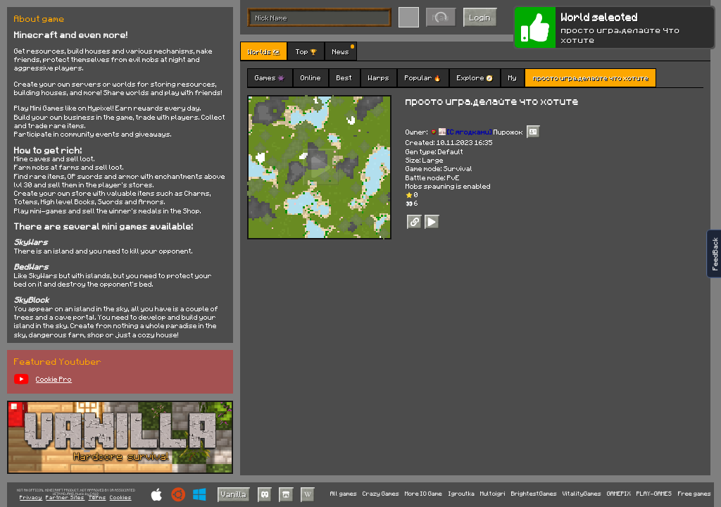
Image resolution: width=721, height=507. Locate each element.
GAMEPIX (619, 494)
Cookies (121, 498)
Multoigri (493, 494)
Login (480, 17)
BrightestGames (534, 494)
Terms (97, 498)
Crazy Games (381, 494)
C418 (94, 494)
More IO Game (423, 494)
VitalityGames (582, 494)
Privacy (31, 498)
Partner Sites (65, 498)
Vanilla (233, 494)
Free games (694, 494)
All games (343, 494)
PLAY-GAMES (654, 494)
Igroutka (462, 494)
